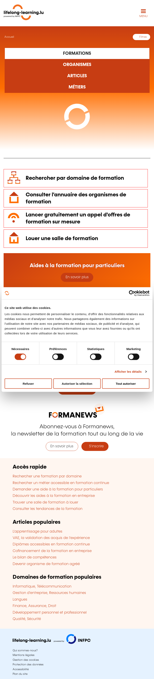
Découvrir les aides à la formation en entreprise (54, 496)
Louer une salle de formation (62, 238)
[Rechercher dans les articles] (77, 76)
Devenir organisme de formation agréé (46, 564)
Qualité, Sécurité (27, 619)
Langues (20, 599)
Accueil (9, 37)
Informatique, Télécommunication (42, 586)
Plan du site (20, 674)
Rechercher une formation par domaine (47, 476)
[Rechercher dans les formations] (77, 53)
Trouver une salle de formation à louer (45, 502)
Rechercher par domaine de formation (75, 178)
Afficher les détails (128, 371)
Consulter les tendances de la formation (47, 509)
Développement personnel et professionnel (50, 612)
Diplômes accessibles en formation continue (51, 544)
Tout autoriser (126, 383)
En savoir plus (77, 277)
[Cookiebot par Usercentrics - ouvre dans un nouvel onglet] (131, 293)
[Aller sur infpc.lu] (51, 643)
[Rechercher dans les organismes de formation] (77, 64)
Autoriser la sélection (77, 383)
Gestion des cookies (26, 660)
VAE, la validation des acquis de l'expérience (51, 538)
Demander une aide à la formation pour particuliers (58, 489)
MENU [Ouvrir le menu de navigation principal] (143, 16)
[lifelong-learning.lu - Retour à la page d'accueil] (24, 13)
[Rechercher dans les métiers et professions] (77, 87)
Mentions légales (23, 655)
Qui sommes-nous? (25, 650)
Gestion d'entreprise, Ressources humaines (49, 593)
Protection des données (28, 664)
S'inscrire (95, 446)
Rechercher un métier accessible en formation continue (61, 483)
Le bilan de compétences (35, 557)
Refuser (28, 383)
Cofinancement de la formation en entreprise (52, 551)
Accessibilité (21, 669)
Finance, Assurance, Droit (34, 606)
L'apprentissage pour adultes (37, 531)
